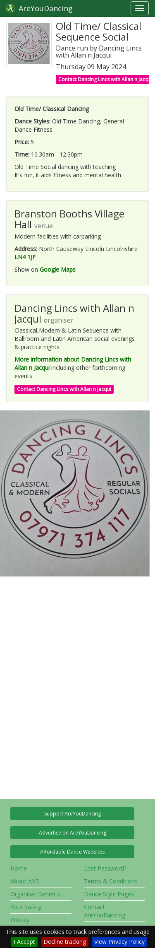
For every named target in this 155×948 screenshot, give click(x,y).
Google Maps (58, 269)
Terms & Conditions (111, 881)
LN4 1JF (25, 257)
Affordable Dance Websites (72, 851)
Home (18, 868)
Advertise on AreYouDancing (72, 832)
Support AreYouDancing (72, 813)
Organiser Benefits (35, 894)
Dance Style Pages (109, 894)
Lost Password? (105, 868)
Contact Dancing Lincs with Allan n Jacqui (105, 79)
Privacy (19, 920)
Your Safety (25, 907)
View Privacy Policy (119, 942)
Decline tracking (64, 942)
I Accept (24, 942)
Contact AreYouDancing (104, 911)
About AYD (25, 881)
